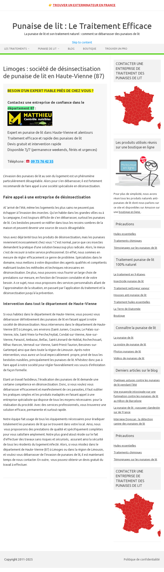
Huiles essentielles (125, 233)
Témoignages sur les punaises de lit (135, 247)
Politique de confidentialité (142, 559)
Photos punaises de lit (127, 351)
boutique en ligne (130, 211)
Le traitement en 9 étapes (129, 274)
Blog (71, 48)
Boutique (89, 48)
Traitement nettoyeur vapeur (131, 288)
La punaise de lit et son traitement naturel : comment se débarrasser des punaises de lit (82, 34)
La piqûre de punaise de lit (130, 344)
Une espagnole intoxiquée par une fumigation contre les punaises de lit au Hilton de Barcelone (136, 396)
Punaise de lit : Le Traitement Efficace (82, 25)
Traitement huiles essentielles (132, 301)
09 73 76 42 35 (42, 161)
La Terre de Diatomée (127, 308)
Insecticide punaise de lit (129, 281)
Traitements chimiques (128, 240)
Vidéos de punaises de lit (129, 358)
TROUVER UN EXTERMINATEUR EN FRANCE (84, 5)
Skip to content (82, 42)
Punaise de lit (47, 48)
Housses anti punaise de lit (130, 294)
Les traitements (15, 48)
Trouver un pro (116, 48)
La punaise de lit (123, 337)
